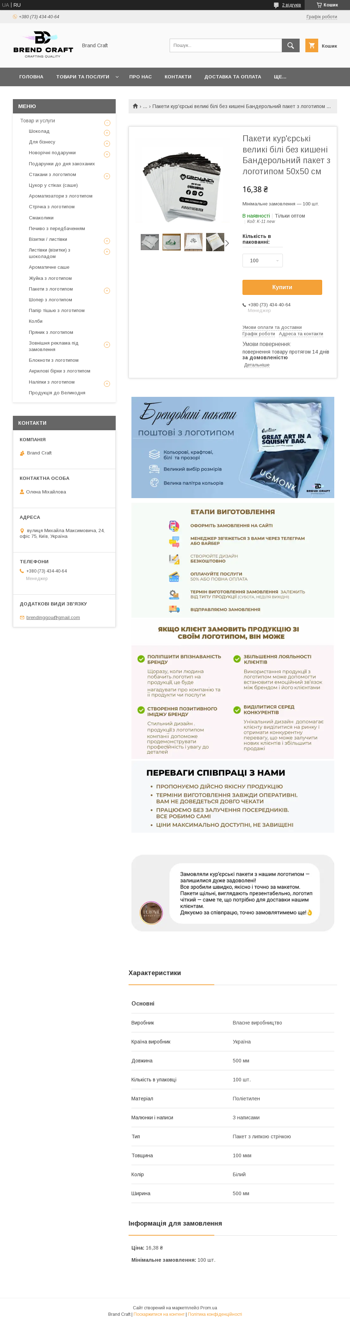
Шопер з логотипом (50, 299)
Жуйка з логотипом (50, 278)
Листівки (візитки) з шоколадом (49, 253)
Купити (282, 287)
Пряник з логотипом (51, 332)
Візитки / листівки (48, 239)
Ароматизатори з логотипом (60, 196)
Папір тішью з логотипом (57, 310)
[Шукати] (291, 45)
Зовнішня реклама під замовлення (54, 346)
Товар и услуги (37, 120)
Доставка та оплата (232, 76)
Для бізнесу (42, 142)
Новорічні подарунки (52, 152)
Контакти (178, 76)
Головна (31, 76)
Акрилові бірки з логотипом (59, 371)
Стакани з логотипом (52, 174)
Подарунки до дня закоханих (62, 163)
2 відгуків (291, 5)
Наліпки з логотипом (52, 382)
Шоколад (39, 131)
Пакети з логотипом (51, 289)
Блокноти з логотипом (54, 360)
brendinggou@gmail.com (53, 617)
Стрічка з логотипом (52, 206)
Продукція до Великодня (57, 392)
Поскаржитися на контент (159, 1314)
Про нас (140, 76)
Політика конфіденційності (215, 1314)
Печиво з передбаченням (57, 228)
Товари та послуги (82, 76)
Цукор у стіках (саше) (53, 185)
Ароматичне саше (49, 267)
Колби (35, 321)
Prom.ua (208, 1307)
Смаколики (41, 217)
